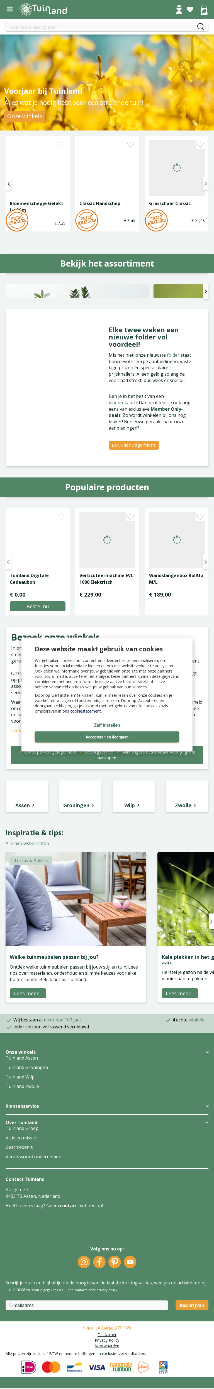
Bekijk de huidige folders (134, 527)
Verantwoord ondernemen (33, 1239)
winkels (196, 1102)
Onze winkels (24, 116)
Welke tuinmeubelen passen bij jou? (54, 1039)
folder (174, 437)
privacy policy (107, 1372)
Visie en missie (21, 1220)
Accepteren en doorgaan (107, 737)
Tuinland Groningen (27, 1150)
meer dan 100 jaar (62, 1102)
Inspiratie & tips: (34, 915)
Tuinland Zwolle (22, 1169)
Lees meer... (28, 1076)
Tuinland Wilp (20, 1159)
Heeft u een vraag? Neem (33, 1288)
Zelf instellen (107, 725)
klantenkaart (122, 485)
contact (68, 1288)
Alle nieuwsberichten (27, 926)
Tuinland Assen (22, 1140)
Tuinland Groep (22, 1211)
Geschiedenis (19, 1230)
